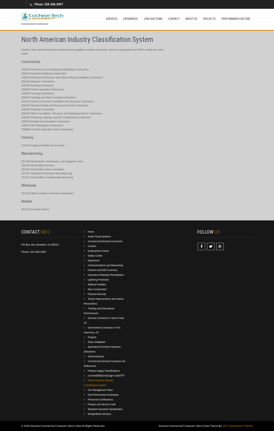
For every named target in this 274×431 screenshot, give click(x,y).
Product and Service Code (102, 404)
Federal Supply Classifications (104, 370)
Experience (130, 19)
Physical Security (97, 294)
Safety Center (95, 255)
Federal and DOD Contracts (103, 270)
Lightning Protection (98, 279)
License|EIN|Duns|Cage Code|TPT (106, 375)
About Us (191, 19)
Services (112, 19)
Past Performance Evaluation (103, 394)
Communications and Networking (105, 265)
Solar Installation (97, 342)
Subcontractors (96, 356)
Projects (209, 19)
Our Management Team (100, 390)
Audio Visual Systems (99, 236)
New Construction (97, 289)
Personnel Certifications (100, 399)
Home (91, 231)
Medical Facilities (97, 284)
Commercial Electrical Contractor (105, 241)
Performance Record (236, 19)
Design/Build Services (99, 414)
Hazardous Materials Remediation (106, 275)
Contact (174, 19)
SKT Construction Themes (238, 425)
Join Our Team (153, 19)
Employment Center (98, 251)
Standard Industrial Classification (105, 409)
